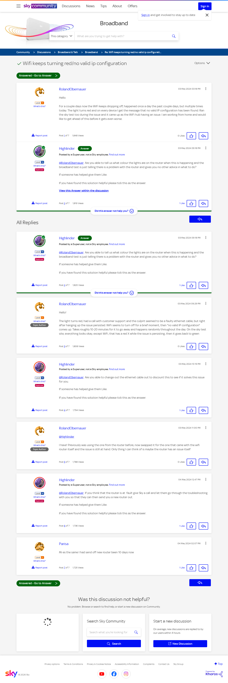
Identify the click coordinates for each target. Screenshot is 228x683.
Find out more (117, 154)
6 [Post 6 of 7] (64, 526)
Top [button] (220, 664)
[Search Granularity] (61, 36)
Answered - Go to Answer (38, 75)
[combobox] (121, 36)
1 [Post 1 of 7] (64, 135)
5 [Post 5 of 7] (64, 462)
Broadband (114, 23)
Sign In (205, 6)
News (90, 6)
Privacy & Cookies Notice (99, 664)
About (117, 6)
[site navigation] (18, 6)
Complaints (148, 664)
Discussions (71, 6)
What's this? (39, 106)
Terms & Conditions (73, 664)
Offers (132, 6)
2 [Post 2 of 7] (64, 203)
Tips (103, 6)
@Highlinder (66, 436)
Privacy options (52, 664)
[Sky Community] (40, 6)
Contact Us (163, 664)
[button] (205, 88)
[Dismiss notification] (207, 15)
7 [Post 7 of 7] (64, 567)
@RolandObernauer (71, 163)
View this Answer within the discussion (84, 190)
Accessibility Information (127, 664)
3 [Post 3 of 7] (64, 346)
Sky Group (178, 664)
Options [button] (200, 63)
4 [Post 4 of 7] (64, 410)
